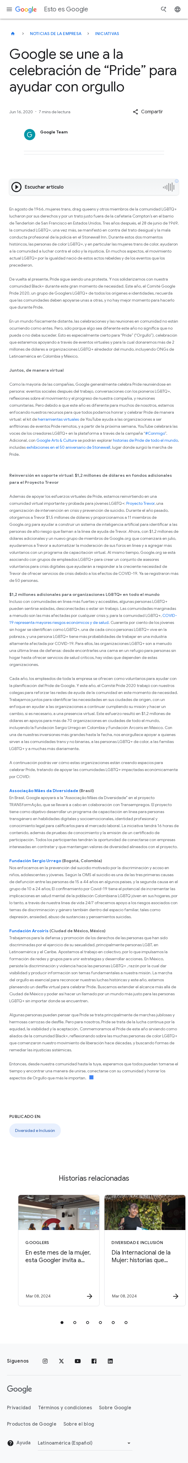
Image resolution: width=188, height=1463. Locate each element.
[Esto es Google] (13, 34)
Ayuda (19, 1443)
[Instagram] (45, 1361)
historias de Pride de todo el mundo (145, 440)
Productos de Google (31, 1424)
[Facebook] (94, 1361)
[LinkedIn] (110, 1361)
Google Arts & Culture (56, 440)
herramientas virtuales (58, 419)
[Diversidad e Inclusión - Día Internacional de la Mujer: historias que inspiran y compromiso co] (136, 1250)
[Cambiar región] (85, 1443)
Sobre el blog (78, 1424)
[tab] (62, 1322)
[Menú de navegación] (9, 9)
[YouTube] (78, 1361)
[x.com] (61, 1361)
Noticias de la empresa (56, 33)
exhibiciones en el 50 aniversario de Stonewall (68, 447)
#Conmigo (155, 433)
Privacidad (19, 1408)
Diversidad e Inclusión (35, 1130)
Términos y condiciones (65, 1408)
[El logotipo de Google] (19, 1389)
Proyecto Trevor (140, 503)
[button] (148, 111)
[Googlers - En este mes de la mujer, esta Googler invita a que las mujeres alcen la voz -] (50, 1250)
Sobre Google (115, 1408)
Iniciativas (107, 33)
